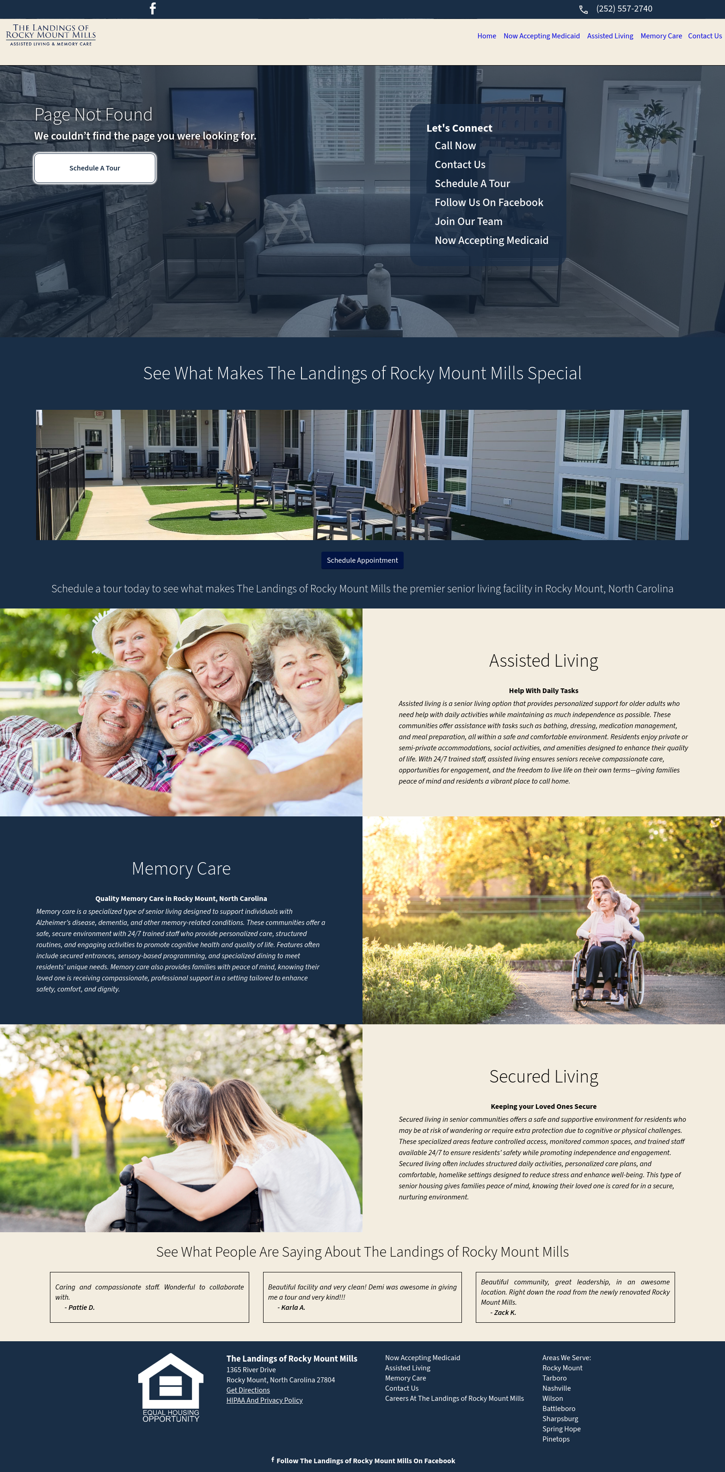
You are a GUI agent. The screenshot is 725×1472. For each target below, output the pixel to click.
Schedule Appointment (362, 560)
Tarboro (554, 1378)
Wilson (552, 1398)
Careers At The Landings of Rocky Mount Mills (454, 1398)
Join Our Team (469, 221)
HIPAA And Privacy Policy (265, 1400)
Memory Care (624, 36)
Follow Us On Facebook (489, 203)
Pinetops (556, 1439)
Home (363, 36)
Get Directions (248, 1390)
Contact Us (692, 36)
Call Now (455, 146)
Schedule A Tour (94, 168)
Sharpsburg (560, 1419)
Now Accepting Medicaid (445, 36)
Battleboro (558, 1409)
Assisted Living (545, 36)
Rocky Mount (562, 1368)
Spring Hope (561, 1429)
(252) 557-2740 (615, 8)
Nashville (556, 1388)
